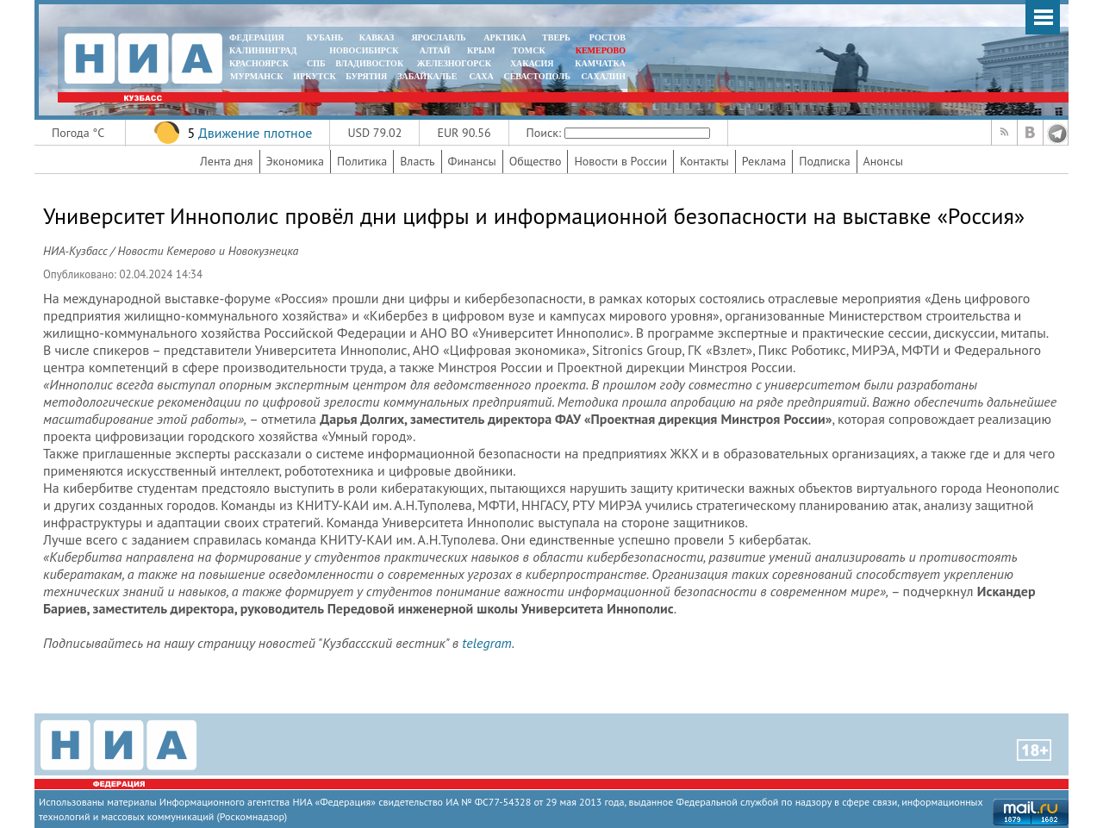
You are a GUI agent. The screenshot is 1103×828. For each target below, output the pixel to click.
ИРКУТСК (314, 76)
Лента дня (226, 161)
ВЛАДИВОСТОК (369, 63)
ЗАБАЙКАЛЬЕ (428, 76)
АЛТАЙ (435, 50)
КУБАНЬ (325, 37)
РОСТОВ (607, 37)
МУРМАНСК (257, 76)
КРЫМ (481, 50)
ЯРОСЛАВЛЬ (438, 37)
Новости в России (620, 161)
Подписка (824, 161)
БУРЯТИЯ (366, 76)
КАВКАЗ (377, 37)
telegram (486, 642)
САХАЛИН (604, 76)
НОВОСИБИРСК (363, 50)
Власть (417, 161)
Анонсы (883, 161)
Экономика (295, 161)
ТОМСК (531, 50)
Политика (362, 161)
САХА (481, 76)
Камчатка (599, 63)
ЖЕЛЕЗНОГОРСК (454, 63)
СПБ (316, 63)
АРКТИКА (505, 37)
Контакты (704, 161)
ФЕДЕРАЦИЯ (256, 37)
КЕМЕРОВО (601, 50)
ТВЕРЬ (556, 37)
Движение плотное (255, 132)
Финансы (472, 161)
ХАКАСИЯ (530, 63)
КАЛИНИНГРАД (262, 50)
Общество (535, 161)
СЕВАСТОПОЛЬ (536, 76)
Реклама (764, 161)
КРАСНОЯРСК (259, 63)
